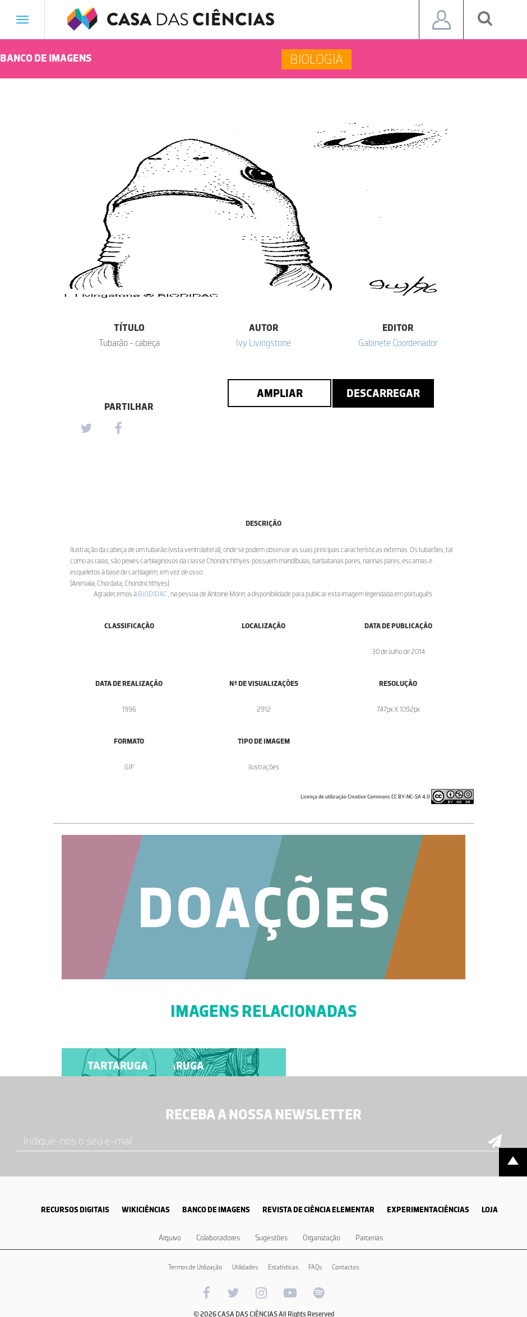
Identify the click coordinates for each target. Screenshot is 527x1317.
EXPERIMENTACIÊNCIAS (428, 1210)
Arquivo (170, 1238)
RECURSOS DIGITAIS (75, 1210)
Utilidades (245, 1267)
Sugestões (271, 1238)
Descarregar (383, 393)
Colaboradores (218, 1238)
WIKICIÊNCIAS (146, 1210)
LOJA (490, 1210)
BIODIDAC (153, 594)
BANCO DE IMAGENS (216, 1210)
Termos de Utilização (195, 1267)
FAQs (315, 1267)
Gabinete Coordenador (398, 342)
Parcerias (369, 1238)
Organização (321, 1238)
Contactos (345, 1267)
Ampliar (280, 393)
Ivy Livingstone (263, 342)
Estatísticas (283, 1267)
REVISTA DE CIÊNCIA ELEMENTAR (318, 1210)
